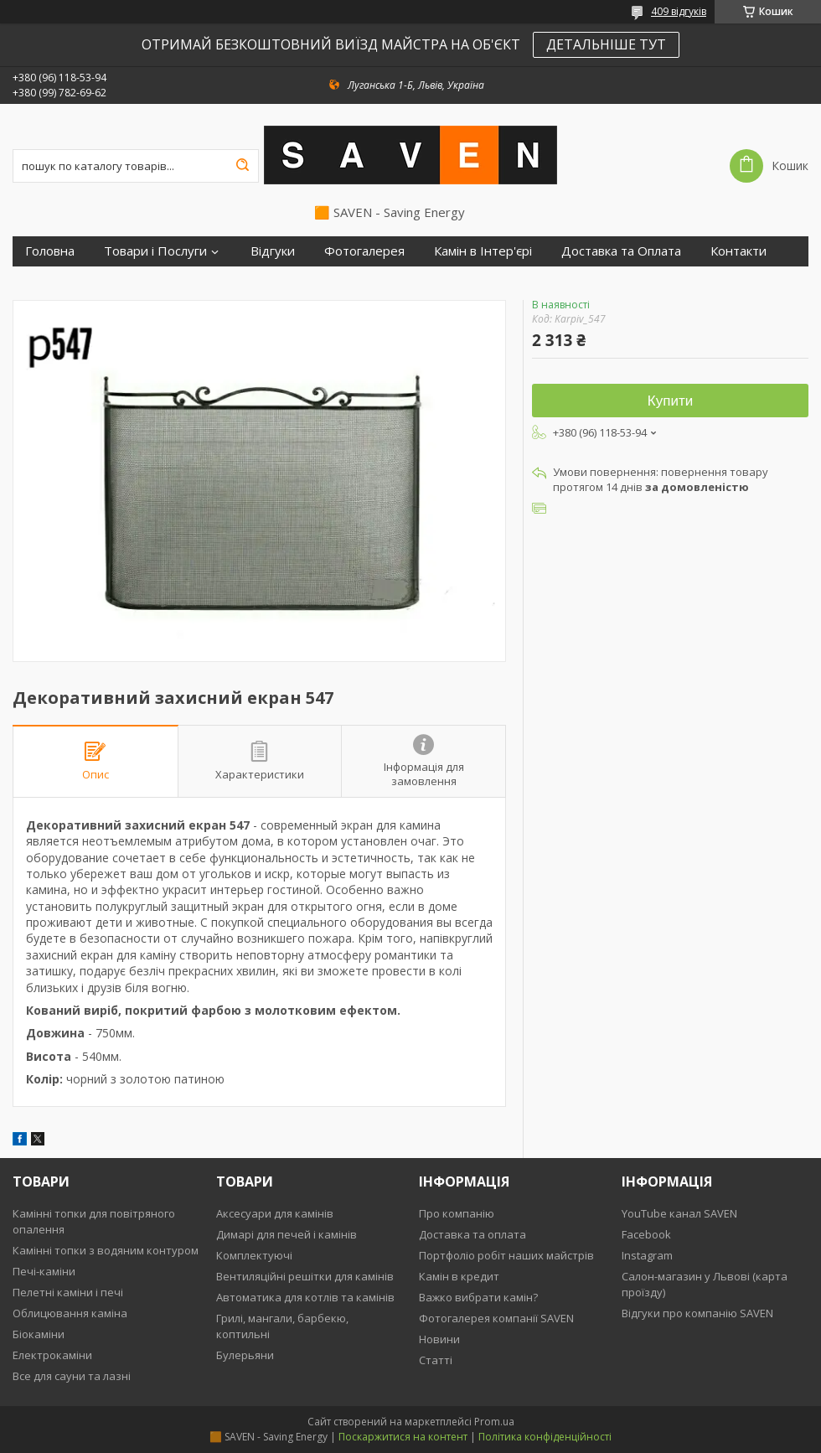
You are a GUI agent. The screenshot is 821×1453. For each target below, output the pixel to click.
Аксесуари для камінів (274, 1213)
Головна (50, 251)
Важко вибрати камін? (478, 1297)
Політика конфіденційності (545, 1437)
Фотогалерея (364, 251)
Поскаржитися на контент (402, 1437)
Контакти (738, 251)
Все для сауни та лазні (72, 1375)
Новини (439, 1339)
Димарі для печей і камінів (286, 1234)
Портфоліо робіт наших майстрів (506, 1255)
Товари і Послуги (155, 251)
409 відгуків (678, 11)
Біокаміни (39, 1334)
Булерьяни (245, 1355)
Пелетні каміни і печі (68, 1292)
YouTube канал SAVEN (679, 1213)
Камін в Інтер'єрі (483, 251)
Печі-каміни (44, 1271)
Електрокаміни (52, 1355)
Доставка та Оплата (621, 251)
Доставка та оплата (472, 1234)
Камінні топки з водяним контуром (106, 1250)
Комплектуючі (254, 1255)
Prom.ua (494, 1421)
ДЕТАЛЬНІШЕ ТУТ (606, 44)
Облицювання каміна (70, 1313)
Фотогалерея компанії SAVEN (496, 1318)
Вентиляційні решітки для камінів (305, 1276)
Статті (435, 1360)
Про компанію (456, 1213)
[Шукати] (242, 166)
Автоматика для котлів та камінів (305, 1297)
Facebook (646, 1234)
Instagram (647, 1255)
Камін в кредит (459, 1276)
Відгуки (272, 251)
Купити (670, 401)
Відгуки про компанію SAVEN (697, 1313)
